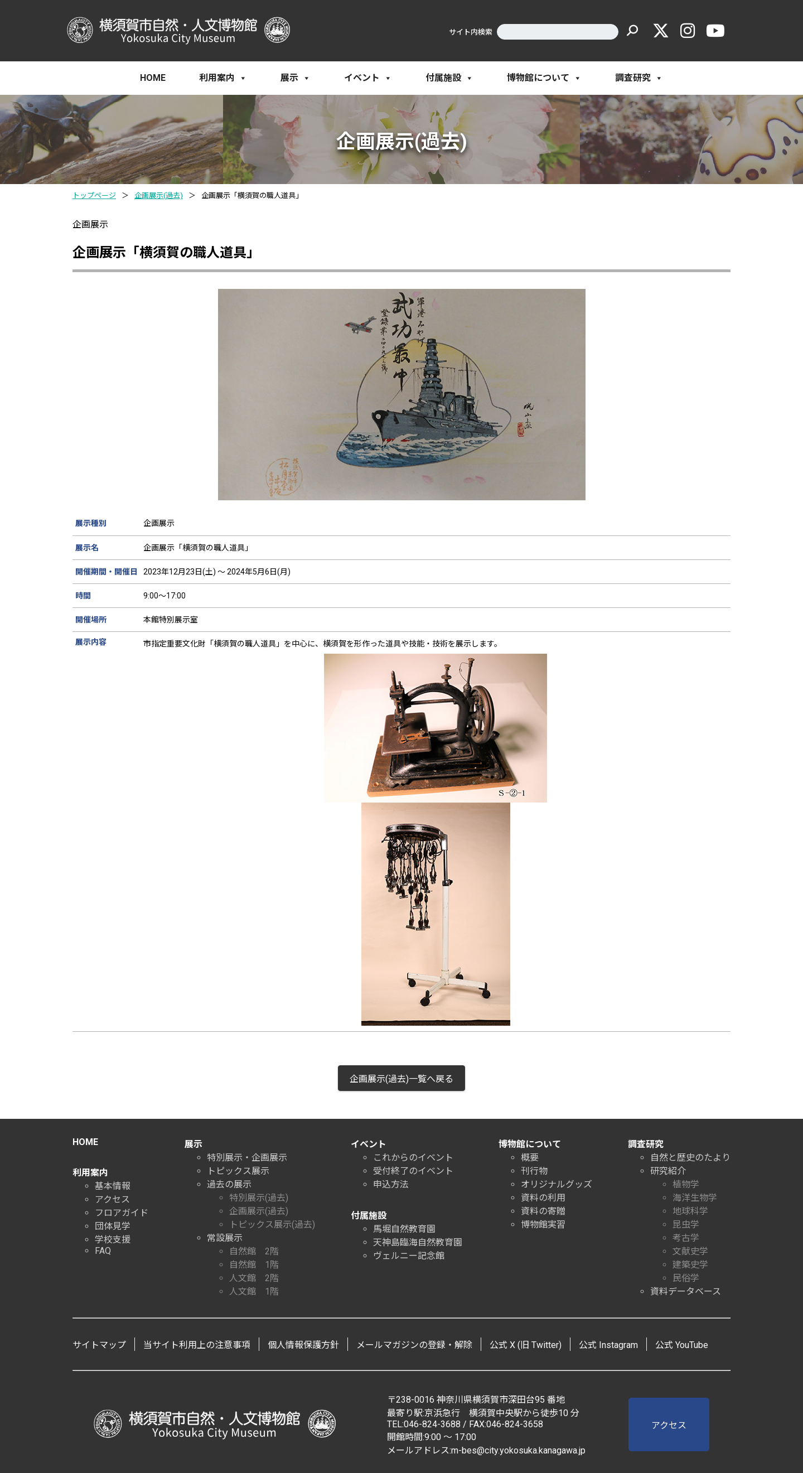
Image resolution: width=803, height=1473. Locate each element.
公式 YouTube (681, 1345)
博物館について (544, 78)
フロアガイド (121, 1213)
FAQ (103, 1250)
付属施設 (449, 78)
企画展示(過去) (158, 195)
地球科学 (690, 1211)
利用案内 (223, 78)
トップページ (94, 195)
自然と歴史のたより (690, 1157)
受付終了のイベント (413, 1171)
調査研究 (639, 78)
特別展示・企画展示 (247, 1157)
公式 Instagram (608, 1345)
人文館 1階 (254, 1291)
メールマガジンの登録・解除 (414, 1345)
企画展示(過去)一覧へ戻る (401, 1079)
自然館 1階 (254, 1264)
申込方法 (391, 1184)
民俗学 (686, 1278)
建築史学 (690, 1264)
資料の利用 (543, 1197)
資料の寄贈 (543, 1211)
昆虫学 (686, 1224)
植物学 (686, 1184)
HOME (153, 78)
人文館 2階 (254, 1278)
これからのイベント (413, 1157)
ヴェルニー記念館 (408, 1255)
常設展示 (225, 1238)
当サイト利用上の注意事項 (196, 1345)
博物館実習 (543, 1224)
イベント (368, 78)
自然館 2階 (254, 1251)
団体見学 (112, 1226)
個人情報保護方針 (303, 1345)
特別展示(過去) (258, 1197)
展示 (295, 78)
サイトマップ (99, 1345)
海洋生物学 (695, 1197)
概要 (530, 1157)
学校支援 (112, 1239)
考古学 (686, 1238)
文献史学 (690, 1251)
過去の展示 (229, 1184)
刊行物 (534, 1171)
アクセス (112, 1199)
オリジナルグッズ (556, 1184)
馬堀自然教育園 (404, 1229)
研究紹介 (668, 1171)
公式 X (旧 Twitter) (526, 1345)
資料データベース (685, 1291)
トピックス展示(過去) (272, 1224)
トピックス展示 (238, 1171)
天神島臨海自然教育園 (417, 1242)
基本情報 (112, 1186)
